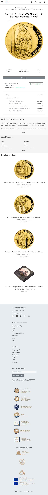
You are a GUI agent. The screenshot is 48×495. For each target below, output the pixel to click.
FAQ (13, 331)
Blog (13, 340)
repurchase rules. (20, 87)
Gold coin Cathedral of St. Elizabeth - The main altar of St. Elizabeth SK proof (24, 182)
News (13, 359)
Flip (9, 21)
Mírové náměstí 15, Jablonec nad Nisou (20, 108)
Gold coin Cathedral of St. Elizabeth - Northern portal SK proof (24, 217)
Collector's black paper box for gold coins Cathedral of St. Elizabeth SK (24, 286)
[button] (4, 40)
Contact (14, 328)
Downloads (15, 362)
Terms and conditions (18, 333)
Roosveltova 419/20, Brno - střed (18, 106)
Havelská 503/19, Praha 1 (16, 103)
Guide (13, 338)
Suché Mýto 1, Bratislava (16, 111)
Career (13, 357)
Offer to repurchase (36, 84)
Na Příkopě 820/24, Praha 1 (16, 101)
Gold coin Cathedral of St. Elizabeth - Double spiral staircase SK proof (24, 252)
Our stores (15, 335)
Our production (16, 352)
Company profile (16, 350)
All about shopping (17, 326)
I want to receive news (18, 375)
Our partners (15, 355)
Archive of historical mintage (25, 7)
